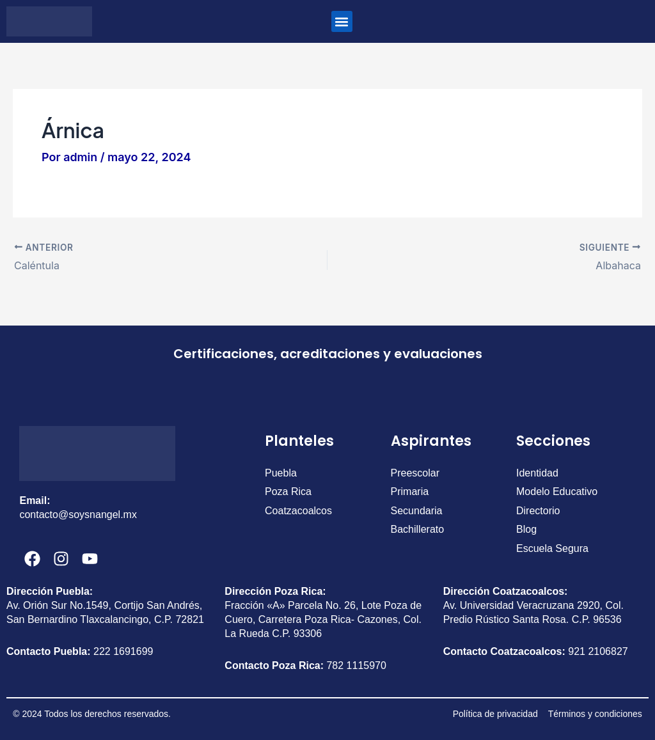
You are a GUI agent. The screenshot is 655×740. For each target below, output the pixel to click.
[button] (341, 21)
